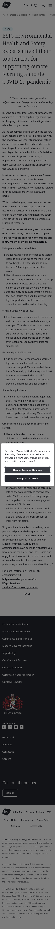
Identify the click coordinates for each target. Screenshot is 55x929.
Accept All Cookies (27, 478)
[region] (27, 464)
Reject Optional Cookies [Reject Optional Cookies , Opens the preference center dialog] (27, 470)
